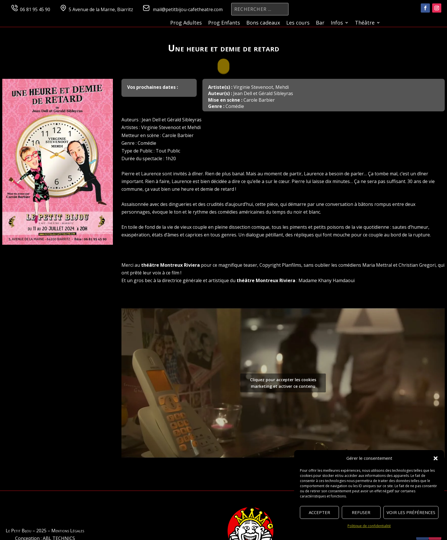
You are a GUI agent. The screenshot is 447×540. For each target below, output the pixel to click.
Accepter (319, 512)
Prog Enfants (224, 23)
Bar (320, 23)
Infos (337, 23)
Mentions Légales (67, 530)
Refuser (361, 512)
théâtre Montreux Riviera (170, 265)
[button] (435, 458)
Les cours (298, 23)
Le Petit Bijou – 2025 (26, 530)
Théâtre (365, 23)
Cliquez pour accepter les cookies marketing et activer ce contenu (283, 383)
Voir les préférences (411, 512)
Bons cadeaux (263, 23)
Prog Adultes (186, 23)
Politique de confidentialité (369, 525)
